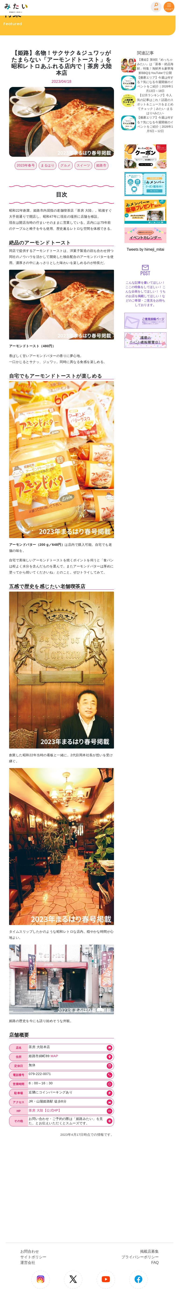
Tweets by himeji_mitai (145, 249)
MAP (54, 1056)
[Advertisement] (145, 419)
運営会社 (27, 1263)
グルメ (65, 165)
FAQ (155, 1263)
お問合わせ (29, 1251)
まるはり (47, 165)
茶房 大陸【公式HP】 (45, 1110)
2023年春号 (26, 165)
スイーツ (83, 165)
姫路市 (101, 165)
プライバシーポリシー (140, 1257)
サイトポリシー (33, 1257)
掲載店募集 (149, 1251)
